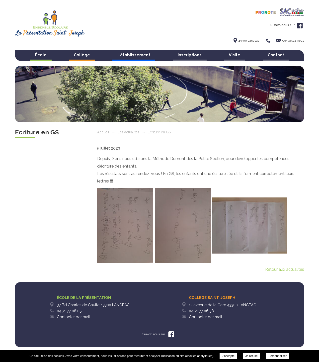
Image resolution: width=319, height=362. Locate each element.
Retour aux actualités (284, 269)
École (41, 55)
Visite (234, 55)
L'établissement (133, 55)
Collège (82, 55)
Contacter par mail (73, 317)
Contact (276, 55)
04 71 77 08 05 (69, 311)
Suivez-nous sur (286, 25)
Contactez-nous (293, 40)
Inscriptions (190, 55)
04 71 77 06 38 (201, 311)
